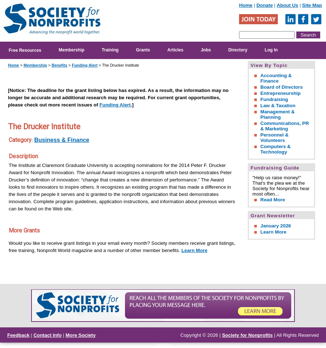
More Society (81, 335)
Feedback (18, 335)
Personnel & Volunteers (274, 137)
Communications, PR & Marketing (284, 126)
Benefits (59, 65)
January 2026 (275, 225)
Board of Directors (281, 87)
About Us (287, 5)
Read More (272, 199)
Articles (175, 50)
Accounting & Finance (276, 78)
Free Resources (25, 50)
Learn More (194, 250)
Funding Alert (84, 65)
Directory (237, 50)
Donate (264, 5)
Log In (271, 50)
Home (245, 5)
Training (110, 50)
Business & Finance (61, 140)
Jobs (206, 50)
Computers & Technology (275, 149)
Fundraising (274, 99)
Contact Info (47, 335)
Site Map (312, 5)
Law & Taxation (278, 105)
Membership (71, 50)
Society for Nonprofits (247, 335)
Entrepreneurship (280, 93)
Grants (143, 50)
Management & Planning (277, 114)
